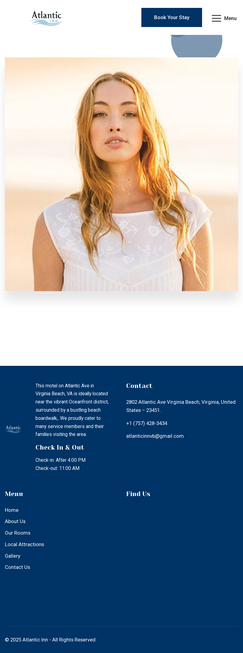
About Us (15, 521)
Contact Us (17, 567)
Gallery (12, 556)
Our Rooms (17, 533)
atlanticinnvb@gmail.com (155, 436)
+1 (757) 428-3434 (146, 423)
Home (12, 510)
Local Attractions (24, 544)
